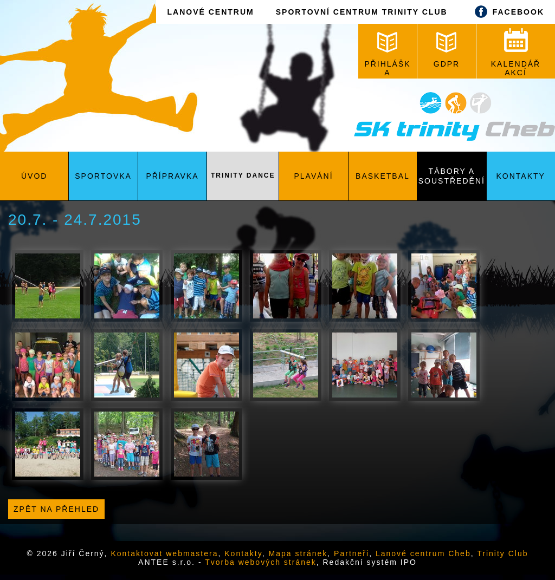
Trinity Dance (243, 175)
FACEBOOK (506, 11)
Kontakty (520, 176)
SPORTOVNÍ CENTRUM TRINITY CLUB (362, 12)
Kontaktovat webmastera (164, 553)
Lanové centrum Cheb (423, 553)
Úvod (34, 176)
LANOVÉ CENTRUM (210, 12)
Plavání (313, 176)
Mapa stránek (298, 553)
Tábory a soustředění (451, 176)
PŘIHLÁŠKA (387, 54)
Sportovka (103, 176)
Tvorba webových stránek (261, 562)
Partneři (351, 553)
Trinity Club (502, 553)
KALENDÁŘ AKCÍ (515, 52)
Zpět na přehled (56, 509)
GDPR (447, 50)
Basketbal (383, 176)
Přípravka (172, 176)
